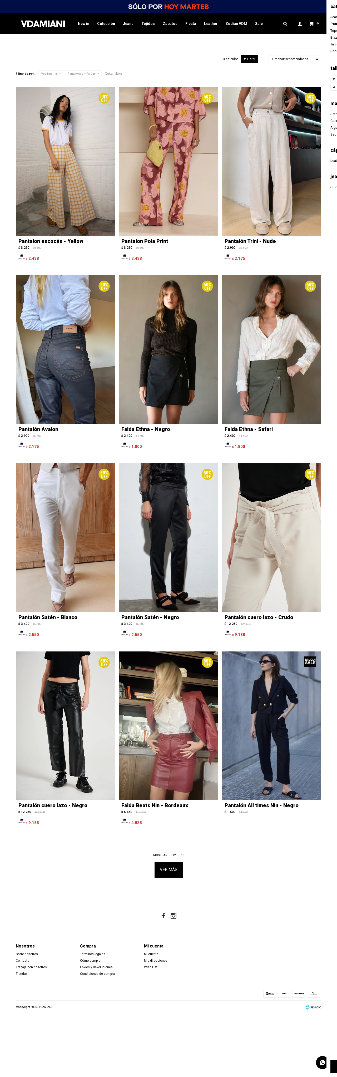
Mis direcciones (155, 1024)
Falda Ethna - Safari (249, 492)
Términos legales (92, 1017)
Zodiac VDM (236, 24)
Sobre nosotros (27, 1017)
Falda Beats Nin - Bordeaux (154, 868)
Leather (210, 24)
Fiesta (190, 24)
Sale (259, 24)
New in (83, 24)
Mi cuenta (151, 1017)
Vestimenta (49, 137)
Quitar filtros (114, 137)
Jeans (128, 24)
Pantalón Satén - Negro (150, 680)
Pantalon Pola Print (144, 304)
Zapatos (170, 24)
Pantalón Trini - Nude (250, 304)
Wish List (150, 1030)
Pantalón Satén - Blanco (47, 680)
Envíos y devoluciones (96, 1030)
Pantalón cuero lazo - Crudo (259, 680)
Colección (106, 24)
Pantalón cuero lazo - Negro (52, 868)
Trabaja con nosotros (31, 1030)
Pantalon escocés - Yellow (50, 304)
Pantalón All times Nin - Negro (262, 868)
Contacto (22, 1024)
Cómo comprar (91, 1024)
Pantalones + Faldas (81, 137)
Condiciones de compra (97, 1037)
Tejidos (148, 24)
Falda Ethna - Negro (145, 492)
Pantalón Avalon (38, 492)
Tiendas (22, 1037)
